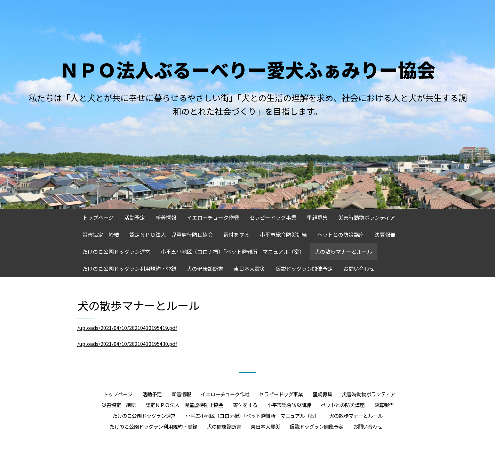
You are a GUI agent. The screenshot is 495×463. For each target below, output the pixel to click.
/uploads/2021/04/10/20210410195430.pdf (127, 343)
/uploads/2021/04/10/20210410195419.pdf (127, 327)
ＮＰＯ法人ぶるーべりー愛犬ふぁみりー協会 (248, 69)
